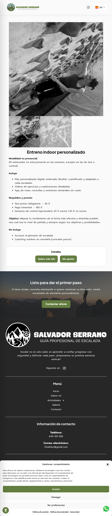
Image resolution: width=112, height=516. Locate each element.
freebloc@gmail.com (56, 447)
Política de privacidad (59, 511)
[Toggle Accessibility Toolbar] (5, 510)
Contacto (56, 409)
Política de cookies (41, 511)
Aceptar (56, 489)
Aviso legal (74, 511)
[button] (107, 464)
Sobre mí (56, 395)
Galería (56, 405)
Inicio (56, 391)
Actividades (56, 400)
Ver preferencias (56, 505)
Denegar (56, 497)
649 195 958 (56, 436)
